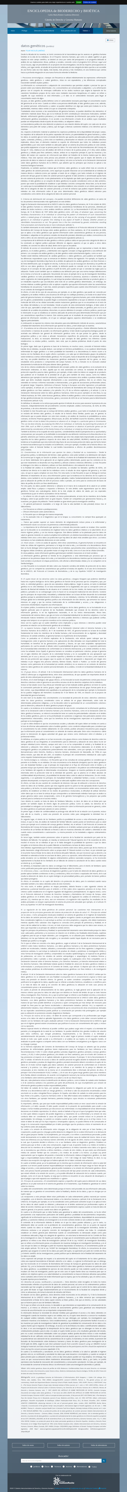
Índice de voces (28, 1445)
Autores (67, 1466)
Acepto (79, 2)
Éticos (45, 1466)
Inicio (13, 31)
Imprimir (102, 1488)
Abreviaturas (80, 1466)
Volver (110, 40)
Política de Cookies (91, 1488)
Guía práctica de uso (68, 31)
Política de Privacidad (62, 1488)
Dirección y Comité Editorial (44, 31)
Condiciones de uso (77, 1488)
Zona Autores (111, 31)
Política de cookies (89, 2)
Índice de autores (63, 1445)
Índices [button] (86, 31)
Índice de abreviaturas (99, 1445)
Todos (92, 1467)
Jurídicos (35, 1466)
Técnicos (56, 1466)
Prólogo (24, 31)
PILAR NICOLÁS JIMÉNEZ (35, 51)
